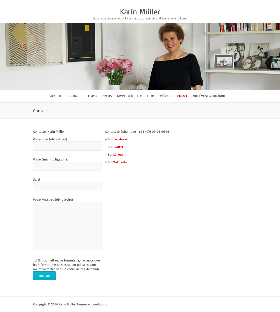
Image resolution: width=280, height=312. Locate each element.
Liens (151, 96)
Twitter (118, 147)
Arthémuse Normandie (209, 96)
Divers (107, 96)
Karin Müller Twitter (216, 3)
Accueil (55, 96)
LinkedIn (119, 154)
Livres (92, 96)
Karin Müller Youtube (229, 3)
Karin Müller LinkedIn (236, 3)
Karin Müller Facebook (209, 3)
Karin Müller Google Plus (223, 3)
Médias (165, 96)
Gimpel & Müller (129, 96)
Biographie (75, 96)
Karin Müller (140, 11)
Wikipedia (120, 162)
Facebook (120, 139)
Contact (181, 96)
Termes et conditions (92, 304)
